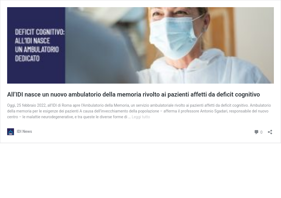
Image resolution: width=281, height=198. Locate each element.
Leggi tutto (141, 117)
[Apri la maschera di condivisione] (270, 130)
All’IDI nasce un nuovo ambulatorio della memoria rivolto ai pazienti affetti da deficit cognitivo (133, 94)
